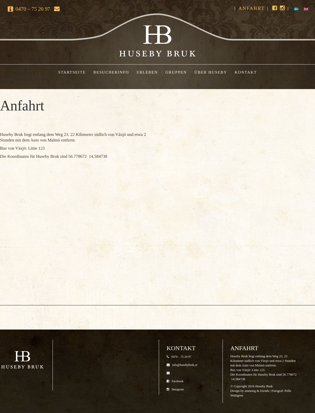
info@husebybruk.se (182, 365)
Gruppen (176, 72)
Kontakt (246, 72)
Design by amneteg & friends (249, 391)
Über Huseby (210, 72)
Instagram (175, 389)
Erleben (147, 72)
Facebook (175, 381)
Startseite (72, 72)
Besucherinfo (111, 72)
